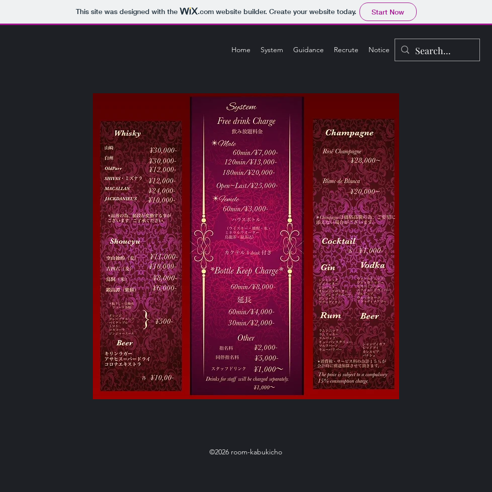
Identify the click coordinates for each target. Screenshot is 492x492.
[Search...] (436, 51)
